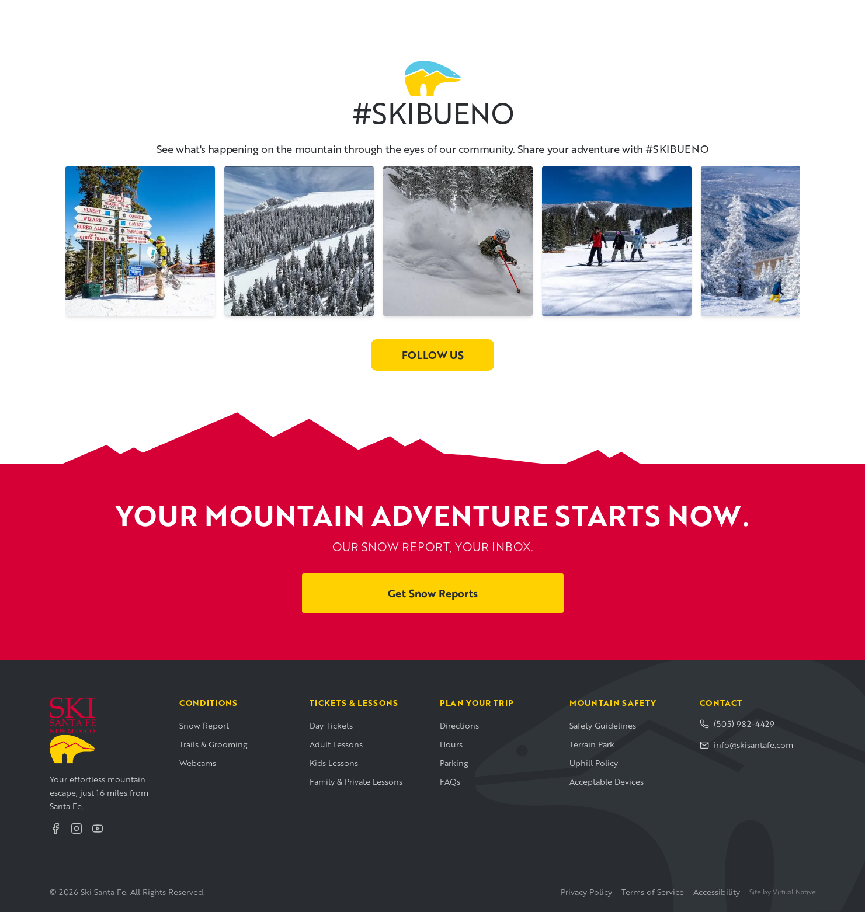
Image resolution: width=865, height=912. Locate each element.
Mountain (292, 16)
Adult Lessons (336, 744)
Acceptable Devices (606, 781)
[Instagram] (76, 828)
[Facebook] (55, 828)
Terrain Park (591, 744)
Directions (459, 725)
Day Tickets (331, 725)
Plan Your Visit (386, 16)
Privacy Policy (586, 891)
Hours (451, 744)
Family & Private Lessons (356, 781)
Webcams (197, 762)
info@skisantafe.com (746, 744)
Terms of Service (652, 891)
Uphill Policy (593, 762)
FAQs (450, 781)
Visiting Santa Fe (495, 16)
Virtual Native (794, 892)
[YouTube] (97, 828)
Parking (454, 762)
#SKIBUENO (432, 113)
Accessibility (716, 891)
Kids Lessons (334, 762)
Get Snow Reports (433, 593)
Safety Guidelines (602, 725)
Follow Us (433, 355)
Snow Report (204, 725)
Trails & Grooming (213, 744)
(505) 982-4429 (737, 723)
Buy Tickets (780, 17)
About (581, 16)
